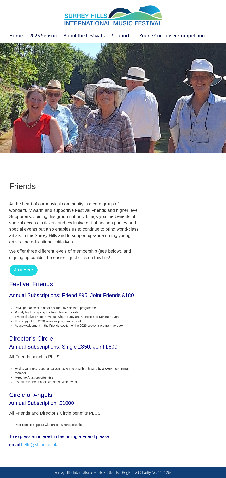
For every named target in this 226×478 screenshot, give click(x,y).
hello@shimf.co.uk (39, 444)
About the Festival (84, 35)
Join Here (23, 269)
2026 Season (43, 35)
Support (122, 35)
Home (16, 35)
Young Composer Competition (172, 35)
